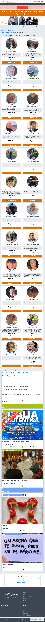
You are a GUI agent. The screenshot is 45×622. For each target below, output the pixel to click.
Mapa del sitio (25, 598)
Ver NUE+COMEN (6, 491)
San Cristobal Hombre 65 (33, 133)
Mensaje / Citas (11, 62)
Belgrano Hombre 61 (33, 299)
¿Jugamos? (5, 525)
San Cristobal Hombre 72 (11, 78)
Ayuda (24, 594)
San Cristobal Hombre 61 (12, 133)
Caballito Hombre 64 (33, 354)
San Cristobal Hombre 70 (33, 189)
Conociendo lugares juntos (9, 450)
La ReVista (25, 609)
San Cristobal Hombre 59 (33, 51)
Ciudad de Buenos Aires (28, 26)
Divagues (5, 534)
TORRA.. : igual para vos (7, 379)
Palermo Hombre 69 (33, 272)
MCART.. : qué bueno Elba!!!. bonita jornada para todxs (13, 383)
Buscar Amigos (14, 26)
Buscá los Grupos (26, 613)
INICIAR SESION (37, 1)
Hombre (20, 26)
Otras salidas (28, 582)
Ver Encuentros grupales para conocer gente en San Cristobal (15, 372)
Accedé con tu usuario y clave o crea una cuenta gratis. (22, 7)
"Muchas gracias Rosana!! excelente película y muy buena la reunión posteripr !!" (22, 578)
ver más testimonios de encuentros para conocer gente (22, 584)
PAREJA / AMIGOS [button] (7, 4)
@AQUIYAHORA (5, 528)
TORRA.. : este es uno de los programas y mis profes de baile (14, 389)
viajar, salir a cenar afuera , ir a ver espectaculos (31, 191)
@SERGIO (4, 444)
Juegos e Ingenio (7, 495)
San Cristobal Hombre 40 (33, 244)
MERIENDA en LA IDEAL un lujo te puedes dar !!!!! (14, 480)
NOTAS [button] (40, 4)
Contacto (24, 600)
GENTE (2, 30)
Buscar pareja (3, 607)
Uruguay (16, 370)
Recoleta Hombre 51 (33, 327)
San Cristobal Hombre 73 (33, 106)
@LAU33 (3, 567)
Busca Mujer (3, 611)
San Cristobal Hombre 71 (11, 51)
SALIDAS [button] (30, 4)
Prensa (24, 602)
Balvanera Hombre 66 (11, 354)
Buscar (24, 592)
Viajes (4, 411)
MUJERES (12, 30)
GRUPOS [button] (19, 4)
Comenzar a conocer (5, 26)
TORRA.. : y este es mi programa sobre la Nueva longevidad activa (15, 386)
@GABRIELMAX (5, 483)
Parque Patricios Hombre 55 (11, 327)
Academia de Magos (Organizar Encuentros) (30, 615)
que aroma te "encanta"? (8, 564)
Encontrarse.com (10, 619)
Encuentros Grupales (26, 607)
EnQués (24, 611)
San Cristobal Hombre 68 (12, 244)
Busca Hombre (3, 609)
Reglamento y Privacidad (27, 596)
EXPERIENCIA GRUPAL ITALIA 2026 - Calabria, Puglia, (15, 441)
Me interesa (33, 446)
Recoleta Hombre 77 (12, 299)
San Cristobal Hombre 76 (11, 106)
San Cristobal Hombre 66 (11, 161)
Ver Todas (4, 407)
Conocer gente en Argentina (7, 370)
